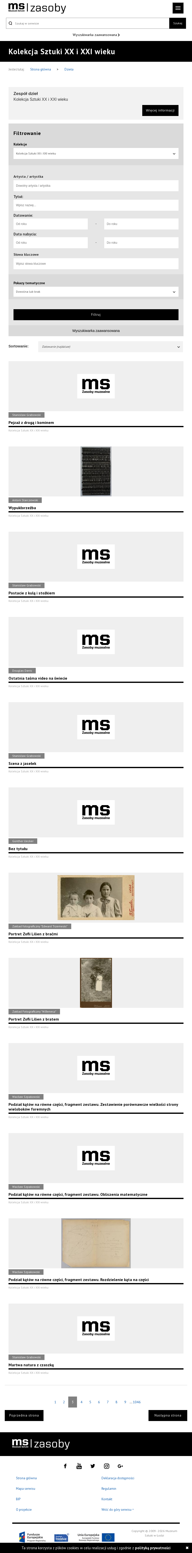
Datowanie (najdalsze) (111, 346)
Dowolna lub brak (96, 291)
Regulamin (109, 1489)
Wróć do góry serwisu (118, 1510)
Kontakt (107, 1499)
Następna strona (168, 1415)
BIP (18, 1499)
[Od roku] (51, 223)
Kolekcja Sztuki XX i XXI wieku (96, 153)
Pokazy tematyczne (29, 283)
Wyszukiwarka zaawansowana (95, 34)
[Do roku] (141, 223)
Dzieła (69, 69)
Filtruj (96, 314)
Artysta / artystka (28, 176)
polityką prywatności (152, 1548)
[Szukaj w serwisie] (87, 23)
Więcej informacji (160, 110)
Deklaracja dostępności (118, 1478)
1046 (137, 1402)
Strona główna (41, 69)
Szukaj (177, 23)
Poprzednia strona (24, 1415)
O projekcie (24, 1510)
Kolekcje (20, 144)
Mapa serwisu (25, 1489)
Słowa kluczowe (26, 254)
